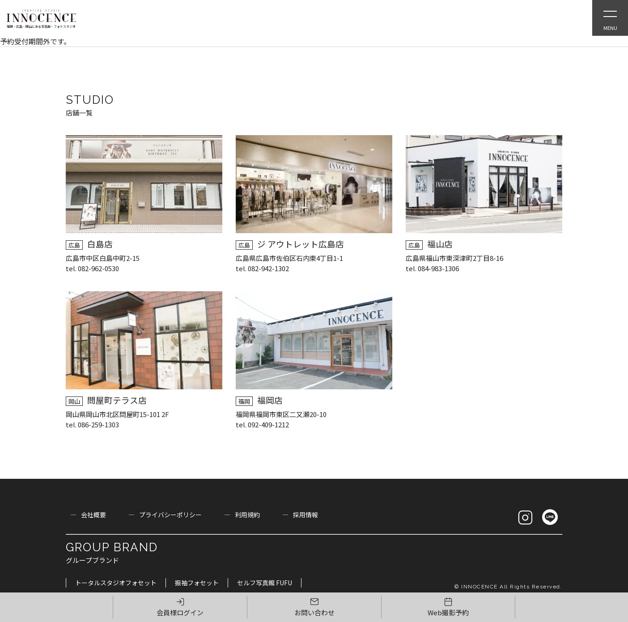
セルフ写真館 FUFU (264, 582)
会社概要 (93, 514)
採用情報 (305, 514)
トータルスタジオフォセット (116, 582)
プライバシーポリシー (170, 514)
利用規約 (247, 514)
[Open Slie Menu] (610, 18)
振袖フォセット (197, 582)
